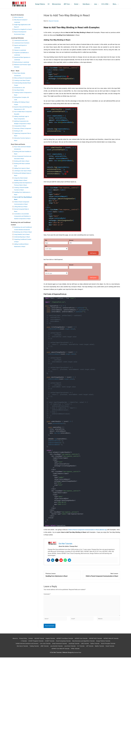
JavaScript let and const (21, 43)
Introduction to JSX (20, 92)
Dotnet (76, 4)
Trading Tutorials (62, 648)
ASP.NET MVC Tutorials (107, 641)
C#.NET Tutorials (65, 643)
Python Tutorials (19, 648)
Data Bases (86, 4)
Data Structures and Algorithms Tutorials (102, 643)
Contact (36, 641)
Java (95, 4)
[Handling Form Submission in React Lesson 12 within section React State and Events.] (62, 575)
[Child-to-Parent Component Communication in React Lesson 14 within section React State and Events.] (101, 575)
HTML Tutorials (92, 651)
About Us (19, 641)
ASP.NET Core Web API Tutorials (76, 651)
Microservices (56, 4)
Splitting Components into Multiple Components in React (22, 128)
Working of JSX (18, 140)
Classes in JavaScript (20, 52)
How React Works (19, 94)
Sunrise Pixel (78, 655)
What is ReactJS (19, 17)
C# (48, 4)
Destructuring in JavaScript (22, 64)
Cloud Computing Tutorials (80, 643)
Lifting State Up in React (21, 218)
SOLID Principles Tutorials (33, 648)
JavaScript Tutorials (98, 646)
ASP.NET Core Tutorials (91, 641)
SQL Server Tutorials (49, 648)
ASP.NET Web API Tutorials (24, 643)
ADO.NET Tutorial (45, 641)
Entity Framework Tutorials (82, 646)
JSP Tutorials (38, 651)
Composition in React (20, 133)
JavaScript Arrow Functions (22, 45)
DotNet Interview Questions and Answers (46, 646)
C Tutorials (37, 643)
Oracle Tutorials (60, 651)
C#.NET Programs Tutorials (50, 643)
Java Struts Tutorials (101, 648)
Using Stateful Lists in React (22, 253)
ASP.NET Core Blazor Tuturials (73, 641)
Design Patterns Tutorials (24, 646)
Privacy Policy (28, 641)
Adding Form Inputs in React (22, 177)
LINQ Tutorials (109, 646)
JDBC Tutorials (73, 648)
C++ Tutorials (113, 648)
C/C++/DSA (104, 4)
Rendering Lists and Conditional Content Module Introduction (22, 243)
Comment (47, 594)
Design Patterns (40, 4)
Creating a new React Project (23, 85)
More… (115, 4)
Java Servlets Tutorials (86, 648)
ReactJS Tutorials (54, 21)
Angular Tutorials (57, 641)
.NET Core (66, 4)
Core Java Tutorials (66, 646)
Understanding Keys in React (22, 255)
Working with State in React (22, 170)
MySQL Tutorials (49, 651)
